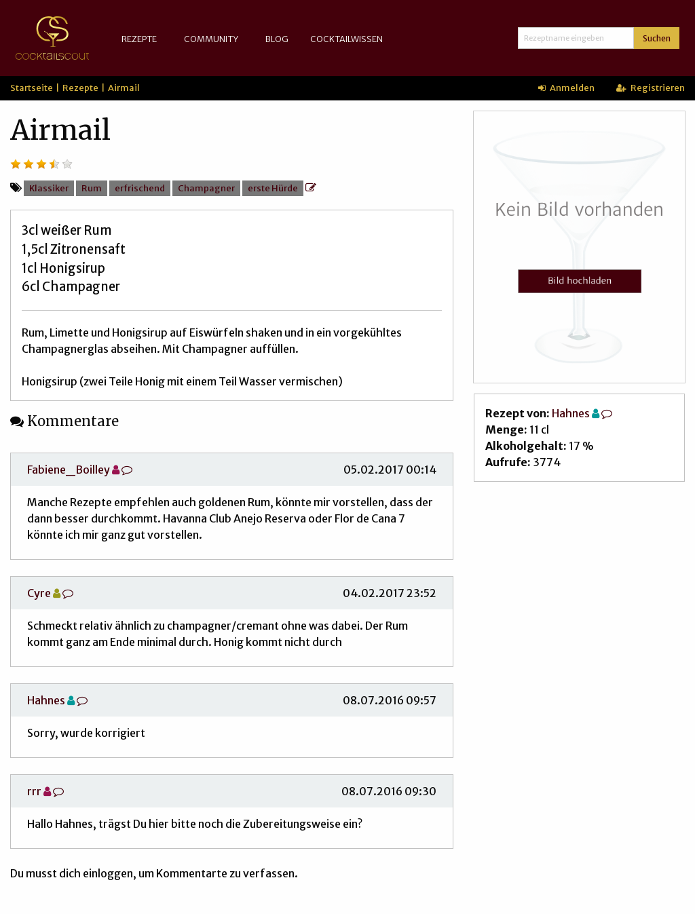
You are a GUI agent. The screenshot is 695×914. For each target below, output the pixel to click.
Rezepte (139, 38)
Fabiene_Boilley (68, 469)
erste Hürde (273, 188)
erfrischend (140, 188)
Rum (91, 188)
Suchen (657, 38)
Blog (276, 38)
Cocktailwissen (346, 38)
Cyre (39, 593)
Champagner (206, 188)
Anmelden (566, 87)
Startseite (31, 87)
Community (211, 38)
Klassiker (49, 188)
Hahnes (46, 700)
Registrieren (650, 87)
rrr (34, 791)
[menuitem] (142, 39)
